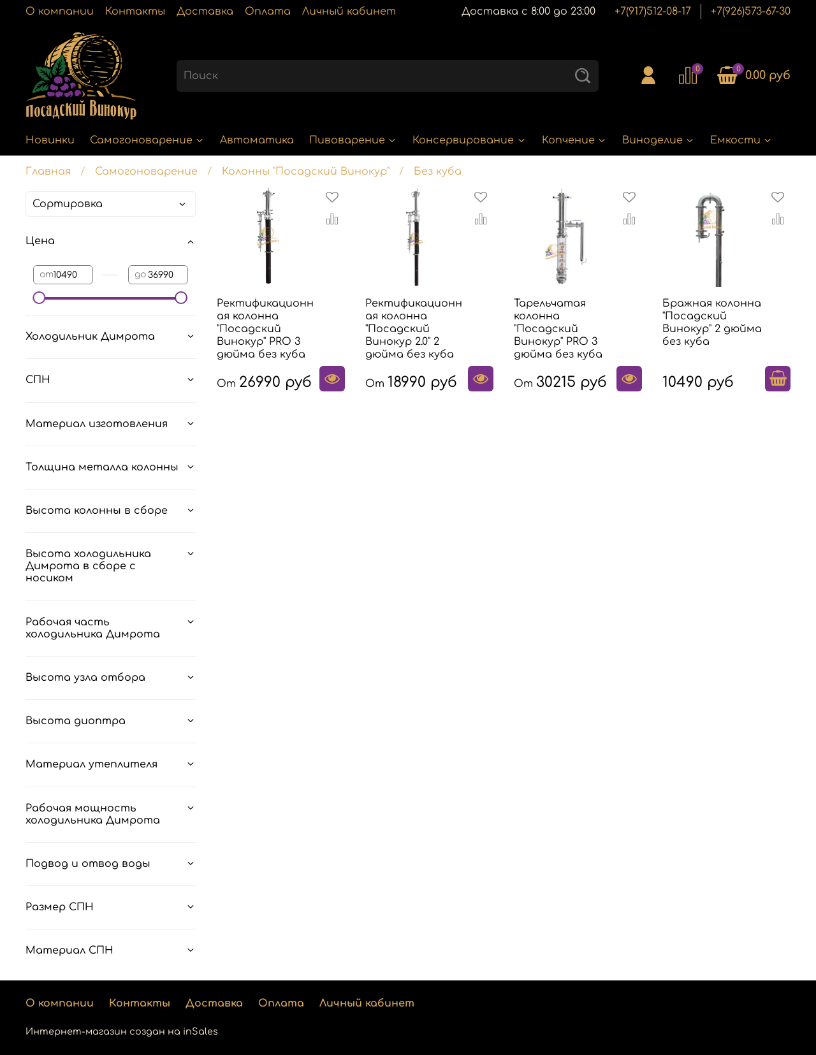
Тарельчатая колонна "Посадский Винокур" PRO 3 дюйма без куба (558, 329)
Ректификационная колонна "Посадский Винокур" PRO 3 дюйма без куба (265, 329)
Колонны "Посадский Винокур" (306, 171)
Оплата (268, 11)
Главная (48, 171)
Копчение (574, 140)
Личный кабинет (349, 11)
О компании (60, 11)
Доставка (205, 11)
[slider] (39, 297)
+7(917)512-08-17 (653, 11)
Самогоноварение (147, 140)
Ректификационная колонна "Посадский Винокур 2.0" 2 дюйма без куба (413, 329)
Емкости (741, 140)
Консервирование (469, 140)
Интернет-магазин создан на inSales (122, 1031)
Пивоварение (353, 140)
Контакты (135, 11)
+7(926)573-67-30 (750, 11)
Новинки (50, 140)
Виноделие (658, 140)
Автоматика (257, 140)
